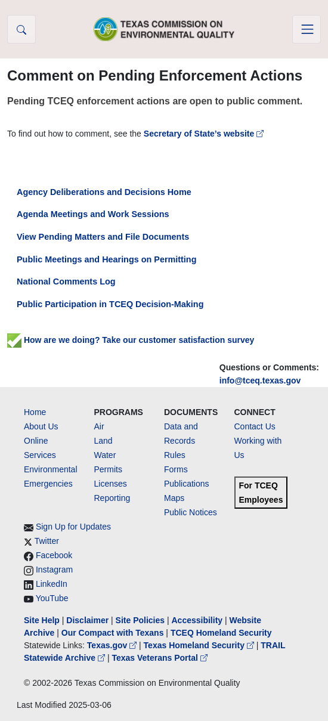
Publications (186, 483)
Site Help (42, 620)
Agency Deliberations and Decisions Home (104, 192)
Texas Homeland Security (200, 645)
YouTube (52, 598)
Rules (174, 455)
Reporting (112, 498)
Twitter (47, 541)
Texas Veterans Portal (159, 658)
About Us (41, 426)
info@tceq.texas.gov (260, 380)
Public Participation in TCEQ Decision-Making (110, 304)
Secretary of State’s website (204, 133)
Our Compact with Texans (112, 633)
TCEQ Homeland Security (221, 633)
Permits (108, 469)
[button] (21, 29)
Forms (176, 469)
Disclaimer (87, 620)
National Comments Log (66, 281)
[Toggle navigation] (306, 29)
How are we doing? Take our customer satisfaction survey (130, 340)
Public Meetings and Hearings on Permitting (106, 259)
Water (105, 455)
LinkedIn (51, 584)
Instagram (54, 569)
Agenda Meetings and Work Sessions (93, 214)
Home (35, 412)
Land (103, 440)
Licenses (110, 483)
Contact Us (255, 426)
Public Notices (190, 512)
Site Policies (140, 620)
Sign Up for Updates (73, 526)
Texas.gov (113, 645)
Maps (174, 498)
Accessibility (198, 620)
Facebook (54, 555)
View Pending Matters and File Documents (103, 237)
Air (99, 426)
